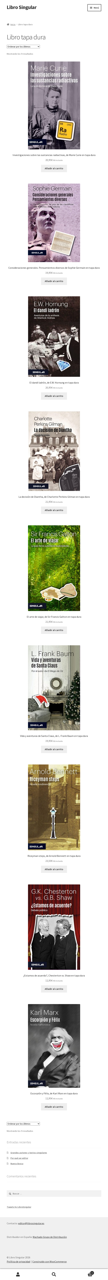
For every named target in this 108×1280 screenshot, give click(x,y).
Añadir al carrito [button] (54, 168)
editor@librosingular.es (31, 1223)
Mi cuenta (18, 1274)
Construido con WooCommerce (49, 1261)
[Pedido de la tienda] (23, 46)
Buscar (54, 1274)
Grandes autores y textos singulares (28, 1152)
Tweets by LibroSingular (19, 1206)
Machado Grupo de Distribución (50, 1237)
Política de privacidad (18, 1261)
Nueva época (16, 1163)
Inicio (12, 24)
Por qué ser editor (19, 1158)
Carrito (83, 1272)
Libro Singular (22, 7)
